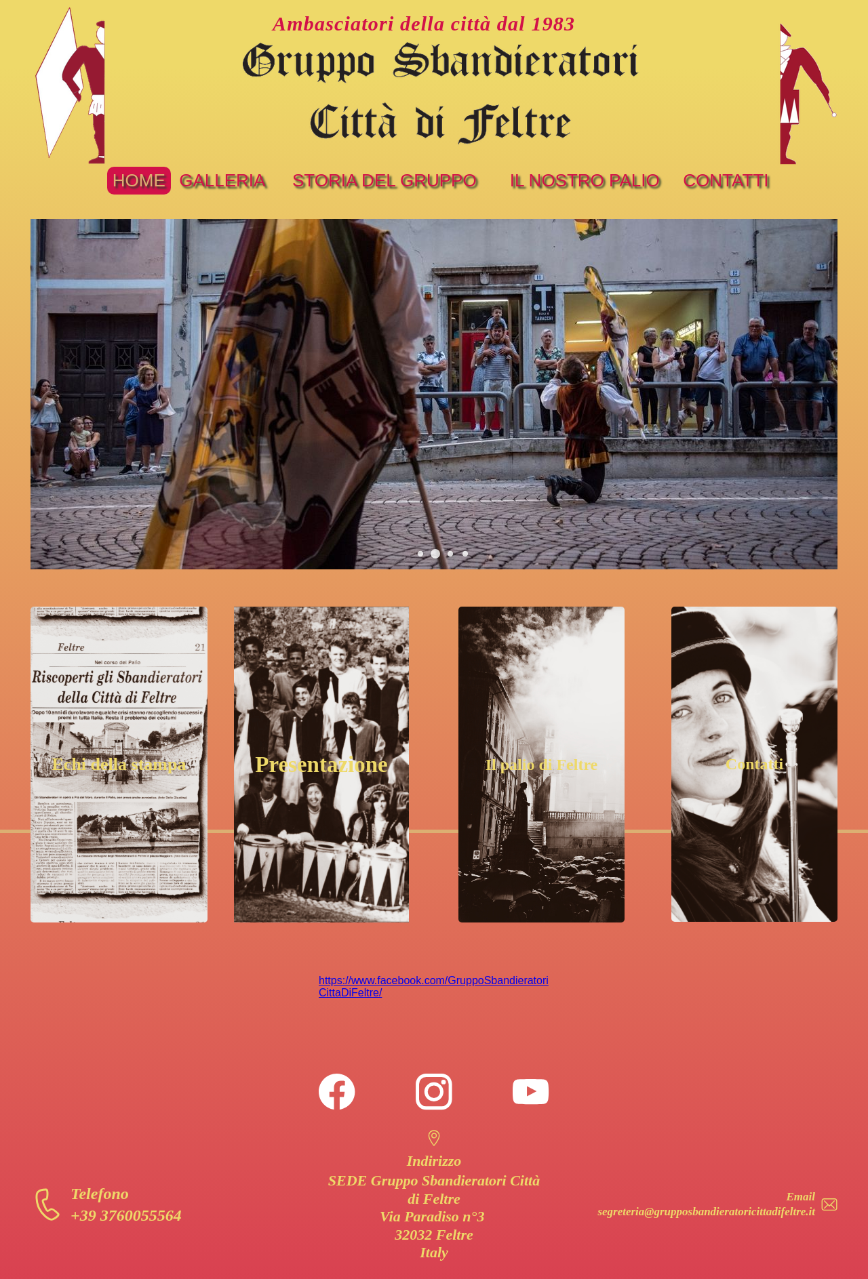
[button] (420, 553)
